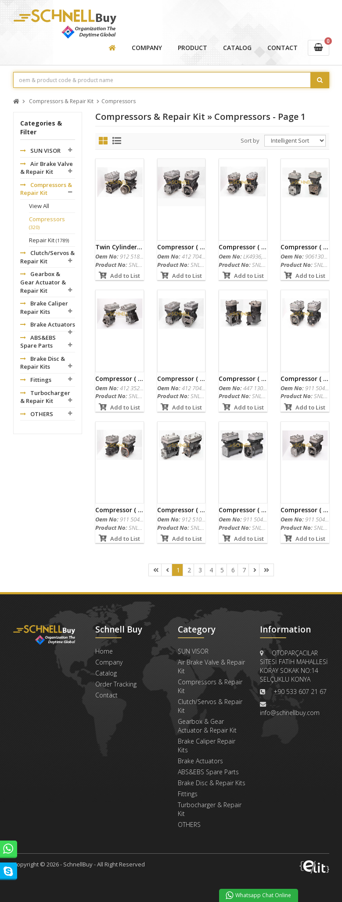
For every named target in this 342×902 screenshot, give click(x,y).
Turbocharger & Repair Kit (45, 397)
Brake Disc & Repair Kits (42, 363)
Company (108, 662)
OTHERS (36, 414)
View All (39, 206)
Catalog (106, 673)
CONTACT (282, 47)
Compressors (118, 101)
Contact (106, 695)
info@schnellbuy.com (290, 712)
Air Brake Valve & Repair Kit (46, 168)
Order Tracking (116, 684)
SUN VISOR (40, 151)
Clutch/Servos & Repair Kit (47, 257)
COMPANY (147, 47)
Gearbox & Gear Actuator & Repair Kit (43, 282)
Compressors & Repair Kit (61, 101)
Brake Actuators (47, 324)
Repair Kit (49, 240)
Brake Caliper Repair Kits (44, 307)
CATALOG (237, 47)
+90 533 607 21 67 (300, 691)
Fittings (35, 380)
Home (104, 651)
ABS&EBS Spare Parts (38, 342)
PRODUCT (192, 47)
